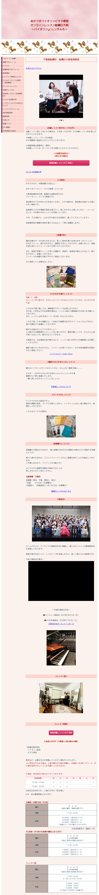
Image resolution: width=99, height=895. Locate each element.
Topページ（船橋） (10, 58)
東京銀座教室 (8, 113)
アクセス (6, 66)
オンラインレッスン (10, 86)
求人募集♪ (6, 127)
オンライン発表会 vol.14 (12, 77)
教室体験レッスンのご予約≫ (61, 163)
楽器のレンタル (8, 90)
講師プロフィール (9, 62)
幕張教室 (6, 116)
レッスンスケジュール (11, 109)
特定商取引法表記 (9, 131)
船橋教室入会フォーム (11, 69)
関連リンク (7, 124)
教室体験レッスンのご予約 (61, 733)
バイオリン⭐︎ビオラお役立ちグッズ (13, 104)
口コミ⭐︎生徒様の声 (10, 99)
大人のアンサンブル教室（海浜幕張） (12, 81)
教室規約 (6, 73)
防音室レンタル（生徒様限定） (12, 94)
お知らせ (6, 120)
